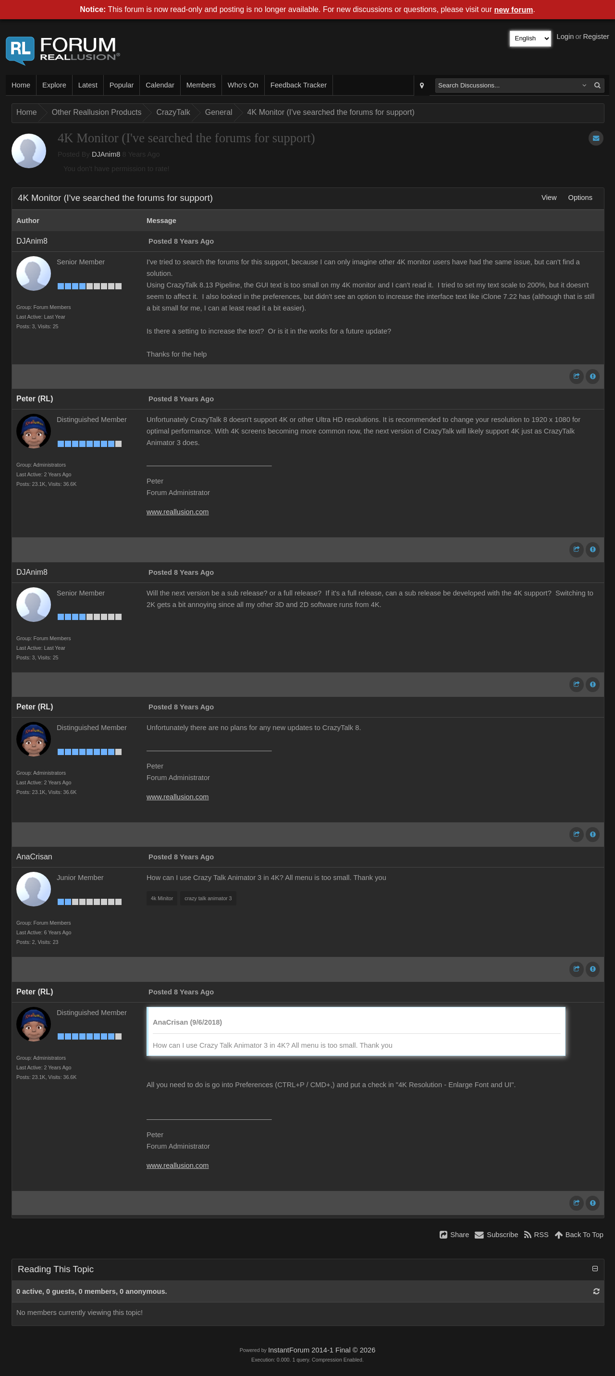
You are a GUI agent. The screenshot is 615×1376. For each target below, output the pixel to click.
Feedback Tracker (298, 85)
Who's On (243, 85)
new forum (513, 10)
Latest (88, 85)
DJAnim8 (106, 154)
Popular (122, 85)
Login (565, 36)
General (219, 112)
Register (596, 36)
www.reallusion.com (178, 512)
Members (201, 85)
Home (21, 85)
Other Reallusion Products (97, 112)
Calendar (160, 85)
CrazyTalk (173, 112)
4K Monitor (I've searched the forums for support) (331, 112)
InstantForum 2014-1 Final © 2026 (321, 1350)
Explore (54, 85)
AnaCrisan (34, 857)
